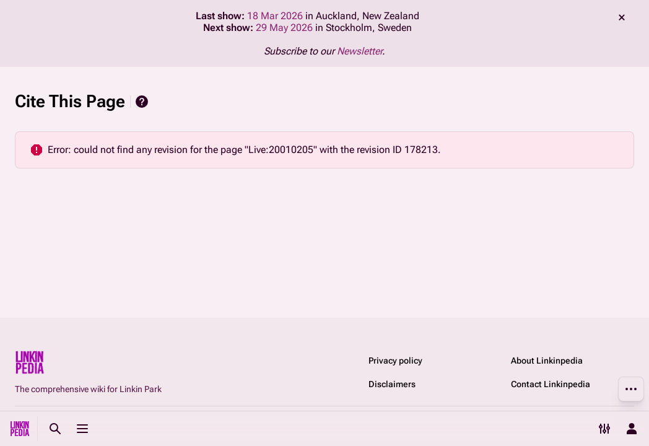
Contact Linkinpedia (550, 384)
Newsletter (359, 51)
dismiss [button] (621, 17)
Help (142, 101)
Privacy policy (395, 360)
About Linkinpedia (547, 360)
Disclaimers (392, 384)
